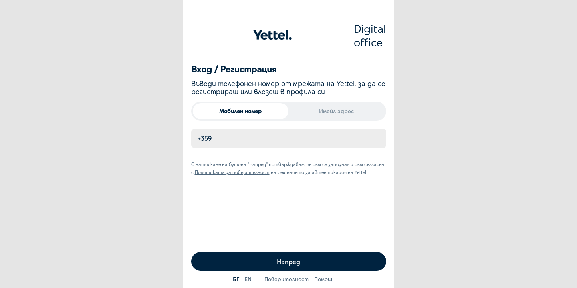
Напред (288, 261)
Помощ (323, 279)
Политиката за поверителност (232, 172)
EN (248, 279)
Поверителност (286, 279)
